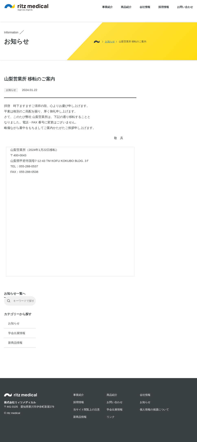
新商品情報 (15, 342)
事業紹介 (107, 7)
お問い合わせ (185, 7)
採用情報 (163, 7)
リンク (111, 416)
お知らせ (14, 323)
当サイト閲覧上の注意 (86, 409)
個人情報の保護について (154, 409)
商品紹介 (126, 7)
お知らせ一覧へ (14, 293)
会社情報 (145, 7)
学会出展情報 (16, 333)
